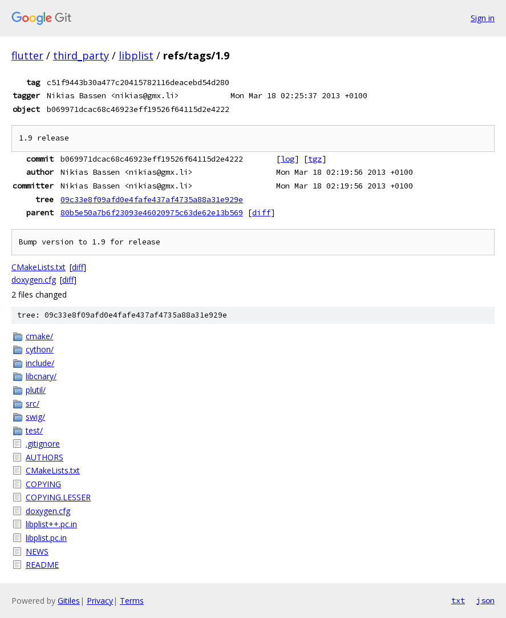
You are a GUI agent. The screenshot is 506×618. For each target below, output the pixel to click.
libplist (136, 55)
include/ (40, 363)
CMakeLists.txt (38, 267)
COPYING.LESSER (58, 497)
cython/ (40, 349)
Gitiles (69, 600)
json (485, 600)
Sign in (483, 18)
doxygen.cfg (33, 279)
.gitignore (43, 443)
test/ (34, 430)
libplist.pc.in (46, 537)
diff (261, 212)
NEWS (37, 551)
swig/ (35, 416)
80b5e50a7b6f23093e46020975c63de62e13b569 (151, 212)
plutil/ (36, 389)
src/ (32, 403)
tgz (315, 159)
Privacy (100, 600)
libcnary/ (41, 376)
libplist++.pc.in (51, 524)
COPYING (43, 484)
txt (458, 600)
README (42, 564)
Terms (132, 600)
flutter (27, 55)
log (287, 159)
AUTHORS (44, 457)
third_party (81, 55)
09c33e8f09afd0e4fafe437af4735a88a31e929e (151, 199)
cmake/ (39, 336)
